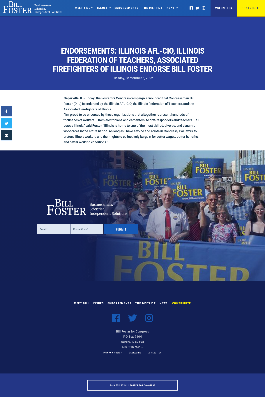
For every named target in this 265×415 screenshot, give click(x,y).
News (171, 8)
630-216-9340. (132, 349)
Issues (102, 8)
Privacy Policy (112, 355)
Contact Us (155, 355)
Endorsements (126, 8)
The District (152, 8)
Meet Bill (82, 8)
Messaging (135, 355)
